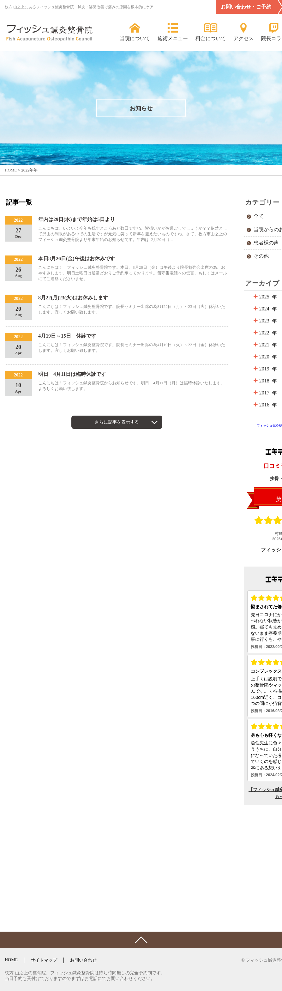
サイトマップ (44, 960)
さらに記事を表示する (117, 422)
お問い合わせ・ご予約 (246, 6)
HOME (11, 960)
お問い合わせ (83, 960)
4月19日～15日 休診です (67, 336)
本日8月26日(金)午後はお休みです (76, 258)
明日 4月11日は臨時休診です (72, 374)
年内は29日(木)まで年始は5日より (76, 219)
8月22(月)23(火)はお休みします (73, 297)
